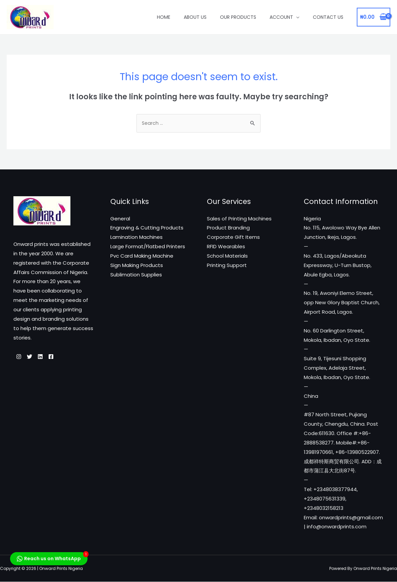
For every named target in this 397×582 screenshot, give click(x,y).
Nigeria (312, 219)
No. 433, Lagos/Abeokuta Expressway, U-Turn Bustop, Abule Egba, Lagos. (338, 266)
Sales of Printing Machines (239, 219)
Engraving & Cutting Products (146, 228)
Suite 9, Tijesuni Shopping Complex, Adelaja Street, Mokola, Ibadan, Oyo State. (337, 368)
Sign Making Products (136, 265)
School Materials (227, 256)
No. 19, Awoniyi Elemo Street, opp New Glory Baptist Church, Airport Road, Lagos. (342, 303)
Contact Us (328, 17)
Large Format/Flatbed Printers (147, 247)
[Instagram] (18, 357)
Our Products (238, 17)
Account (281, 17)
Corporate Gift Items (233, 237)
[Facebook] (63, 357)
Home (163, 17)
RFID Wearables (226, 247)
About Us (195, 17)
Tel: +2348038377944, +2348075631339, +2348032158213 (331, 499)
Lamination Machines (136, 237)
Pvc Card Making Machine (141, 256)
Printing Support (227, 265)
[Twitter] (33, 357)
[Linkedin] (48, 357)
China (311, 396)
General (120, 219)
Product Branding (228, 228)
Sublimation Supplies (136, 275)
